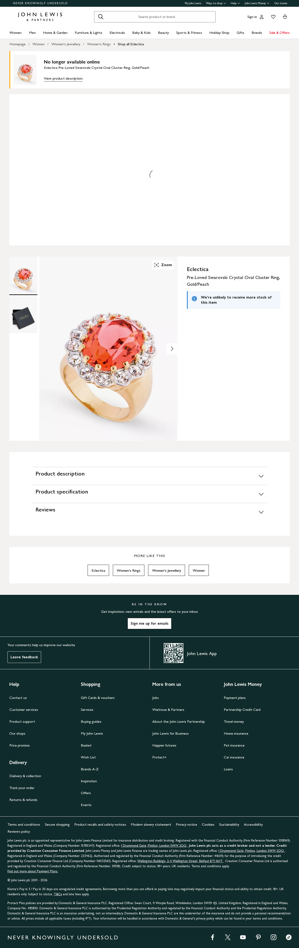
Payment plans (235, 697)
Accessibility (253, 824)
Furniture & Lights (88, 32)
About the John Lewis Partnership (178, 721)
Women (15, 32)
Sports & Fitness (189, 32)
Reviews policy (18, 831)
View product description (63, 78)
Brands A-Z (90, 769)
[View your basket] (285, 16)
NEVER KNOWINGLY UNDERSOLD (40, 3)
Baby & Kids (141, 32)
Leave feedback (24, 657)
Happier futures (164, 745)
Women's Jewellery (65, 44)
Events (86, 805)
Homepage (17, 44)
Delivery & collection (25, 776)
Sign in (252, 16)
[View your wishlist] (272, 16)
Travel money (234, 721)
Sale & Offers (279, 32)
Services (87, 709)
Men (32, 32)
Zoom (163, 265)
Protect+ (159, 757)
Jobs (155, 697)
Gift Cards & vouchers (98, 697)
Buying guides (91, 721)
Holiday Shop (219, 32)
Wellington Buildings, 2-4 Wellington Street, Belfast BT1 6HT (180, 861)
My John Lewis (193, 3)
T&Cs (58, 894)
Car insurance (234, 757)
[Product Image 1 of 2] (23, 275)
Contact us (18, 697)
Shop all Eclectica (131, 44)
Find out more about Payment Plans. (32, 871)
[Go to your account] (261, 16)
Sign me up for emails (149, 623)
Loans (228, 769)
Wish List (88, 757)
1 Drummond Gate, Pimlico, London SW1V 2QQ (154, 846)
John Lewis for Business (170, 733)
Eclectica (98, 570)
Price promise (19, 745)
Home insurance (236, 733)
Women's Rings (99, 44)
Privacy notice (186, 824)
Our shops (17, 733)
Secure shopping (57, 824)
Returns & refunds (23, 799)
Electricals (117, 32)
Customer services (23, 709)
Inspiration (89, 781)
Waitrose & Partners (168, 709)
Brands (257, 32)
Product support (22, 721)
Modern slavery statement (151, 824)
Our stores (280, 3)
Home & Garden (55, 32)
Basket (86, 745)
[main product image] (29, 70)
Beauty (163, 32)
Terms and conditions (23, 824)
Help (235, 3)
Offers (86, 793)
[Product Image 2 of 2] (23, 314)
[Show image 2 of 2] (172, 348)
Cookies (208, 824)
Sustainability (229, 824)
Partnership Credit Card (242, 709)
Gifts (240, 32)
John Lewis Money (257, 3)
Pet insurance (234, 745)
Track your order (21, 788)
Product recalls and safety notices (100, 824)
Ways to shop (216, 3)
